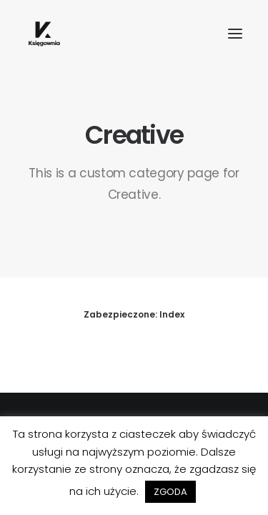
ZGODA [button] (170, 492)
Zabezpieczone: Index (134, 314)
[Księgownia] (44, 33)
